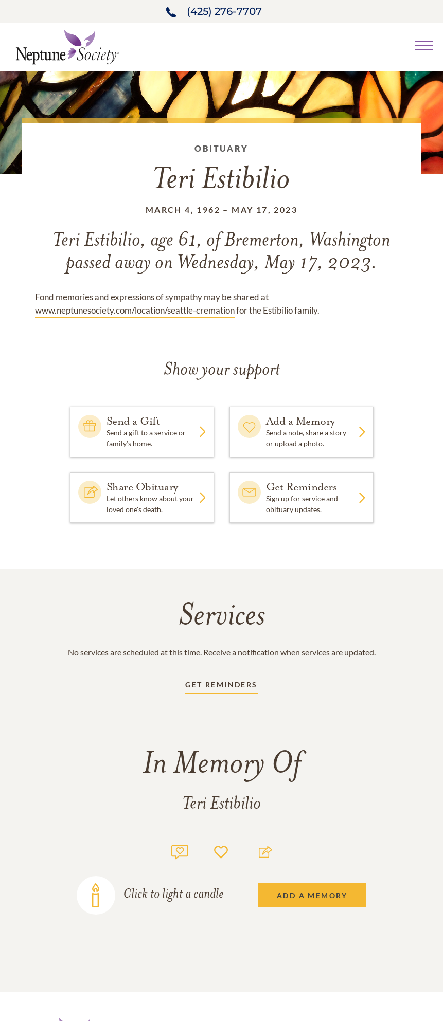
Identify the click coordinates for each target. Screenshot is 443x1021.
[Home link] (67, 46)
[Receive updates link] (221, 686)
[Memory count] (179, 851)
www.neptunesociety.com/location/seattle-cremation (135, 310)
